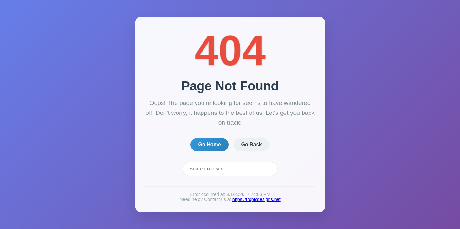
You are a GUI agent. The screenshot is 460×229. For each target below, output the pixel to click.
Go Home (209, 144)
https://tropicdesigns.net (256, 199)
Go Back (251, 144)
